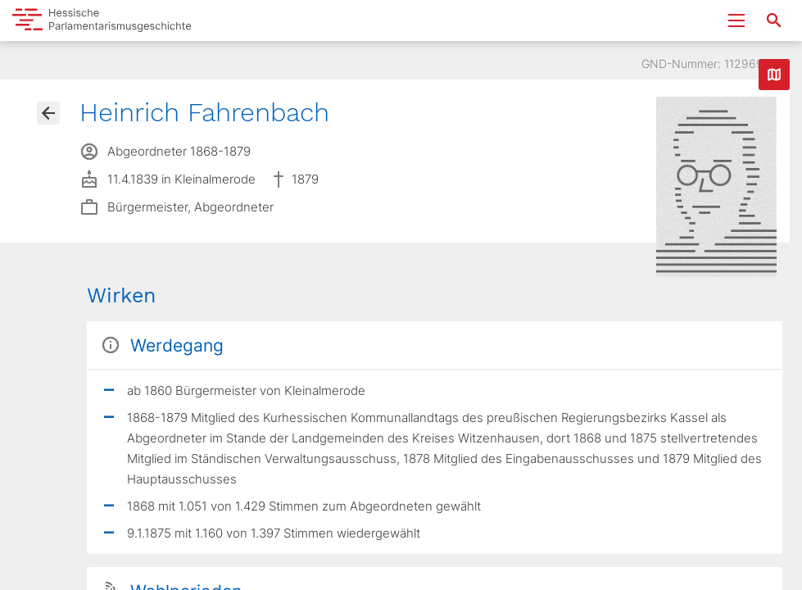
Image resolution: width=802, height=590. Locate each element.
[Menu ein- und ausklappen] (736, 20)
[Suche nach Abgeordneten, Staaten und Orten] (774, 20)
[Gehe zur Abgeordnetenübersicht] (48, 113)
